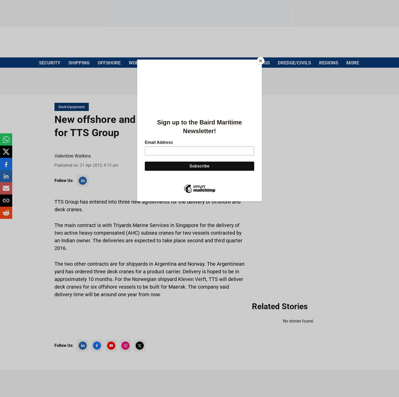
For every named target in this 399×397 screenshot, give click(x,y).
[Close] (260, 61)
